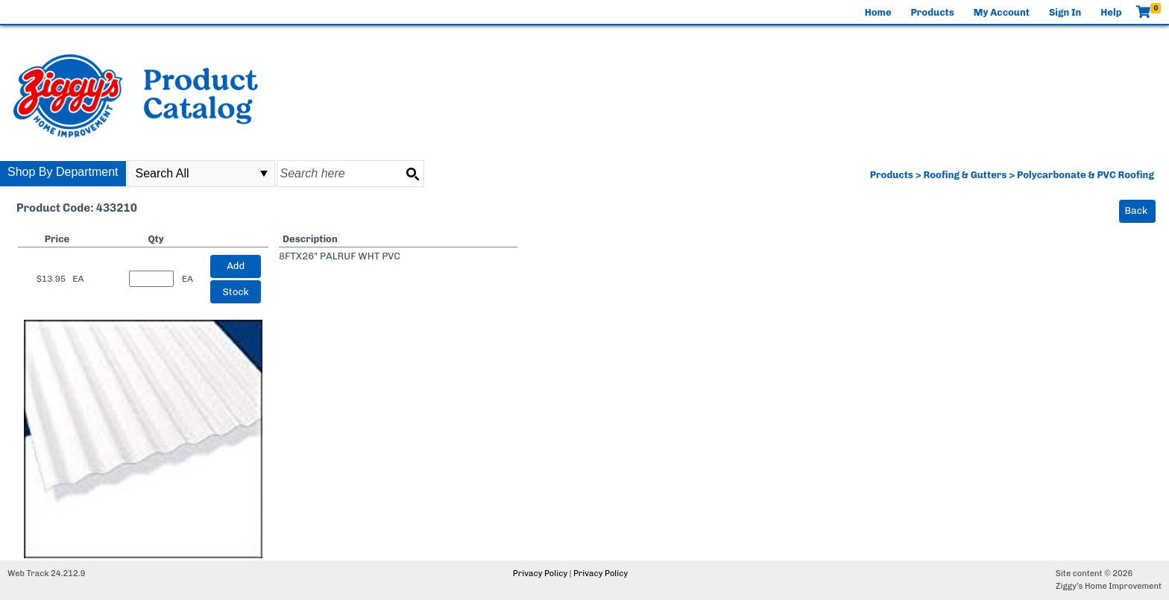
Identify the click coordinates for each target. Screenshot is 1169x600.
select (263, 173)
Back (1136, 210)
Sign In (1065, 12)
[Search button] (412, 173)
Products (932, 12)
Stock (236, 291)
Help (1110, 12)
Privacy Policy (540, 573)
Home (878, 12)
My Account (1002, 12)
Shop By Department (63, 171)
